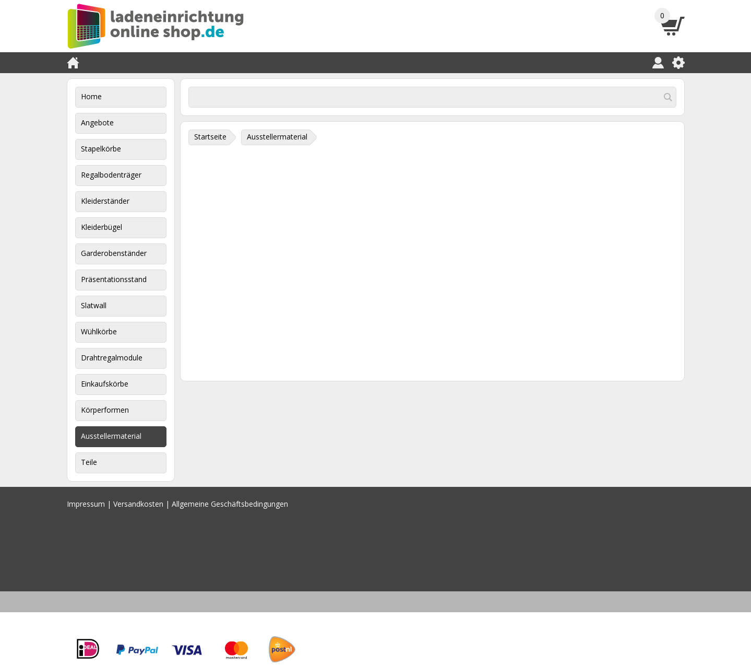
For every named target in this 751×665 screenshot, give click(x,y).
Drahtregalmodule (111, 358)
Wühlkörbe (99, 331)
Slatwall (93, 305)
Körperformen (105, 410)
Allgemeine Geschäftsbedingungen (230, 504)
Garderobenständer (114, 253)
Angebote (97, 122)
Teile (89, 462)
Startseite (210, 137)
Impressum (86, 504)
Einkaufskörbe (104, 384)
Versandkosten (138, 504)
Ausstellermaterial (111, 436)
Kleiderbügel (101, 227)
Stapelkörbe (101, 149)
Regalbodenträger (111, 175)
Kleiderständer (105, 201)
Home (91, 96)
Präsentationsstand (114, 279)
